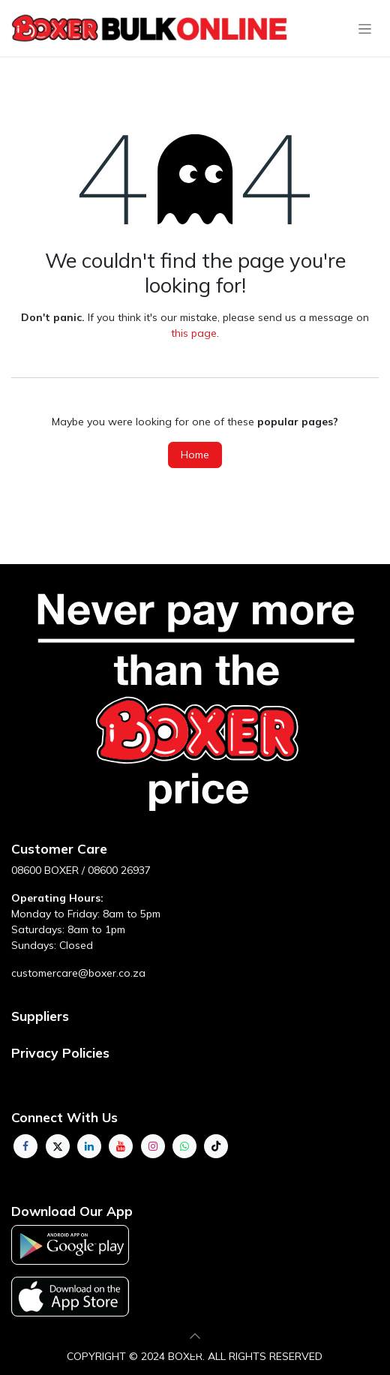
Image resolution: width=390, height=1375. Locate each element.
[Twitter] (58, 1146)
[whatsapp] (184, 1146)
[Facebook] (26, 1146)
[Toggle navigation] (365, 28)
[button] (195, 1336)
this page (194, 333)
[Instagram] (153, 1146)
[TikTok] (216, 1146)
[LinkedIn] (89, 1146)
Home (195, 454)
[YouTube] (121, 1146)
